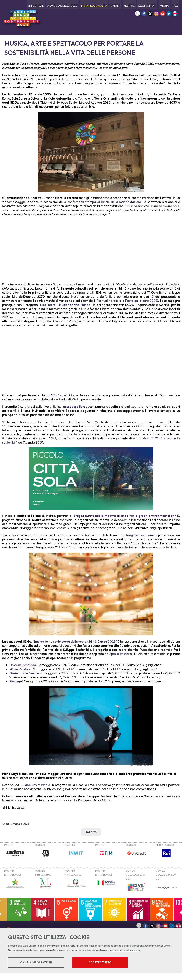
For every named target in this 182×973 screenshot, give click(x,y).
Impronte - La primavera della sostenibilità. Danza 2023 (75, 641)
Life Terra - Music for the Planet (65, 305)
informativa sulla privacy (125, 950)
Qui (10, 950)
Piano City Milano (35, 785)
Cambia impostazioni (36, 962)
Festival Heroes (107, 301)
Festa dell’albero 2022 (141, 301)
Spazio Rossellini (120, 654)
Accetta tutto (100, 962)
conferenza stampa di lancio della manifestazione (104, 202)
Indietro (91, 832)
